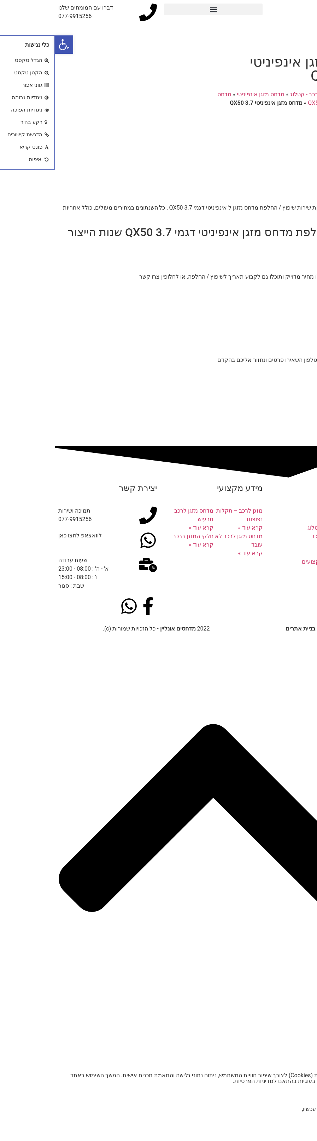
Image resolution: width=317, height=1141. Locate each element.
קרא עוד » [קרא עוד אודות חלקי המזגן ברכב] (146, 544)
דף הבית (303, 94)
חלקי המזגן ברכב (138, 536)
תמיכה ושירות (20, 510)
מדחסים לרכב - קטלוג (261, 94)
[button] (158, 9)
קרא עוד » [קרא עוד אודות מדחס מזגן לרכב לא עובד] (195, 553)
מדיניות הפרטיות (199, 1081)
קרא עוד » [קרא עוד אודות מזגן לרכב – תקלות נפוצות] (195, 527)
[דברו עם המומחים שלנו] (93, 12)
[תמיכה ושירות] (93, 515)
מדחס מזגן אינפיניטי (206, 94)
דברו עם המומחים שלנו (31, 7)
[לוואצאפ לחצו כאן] (93, 540)
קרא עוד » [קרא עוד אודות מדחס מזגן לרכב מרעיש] (146, 527)
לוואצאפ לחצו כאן (25, 535)
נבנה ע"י (272, 628)
